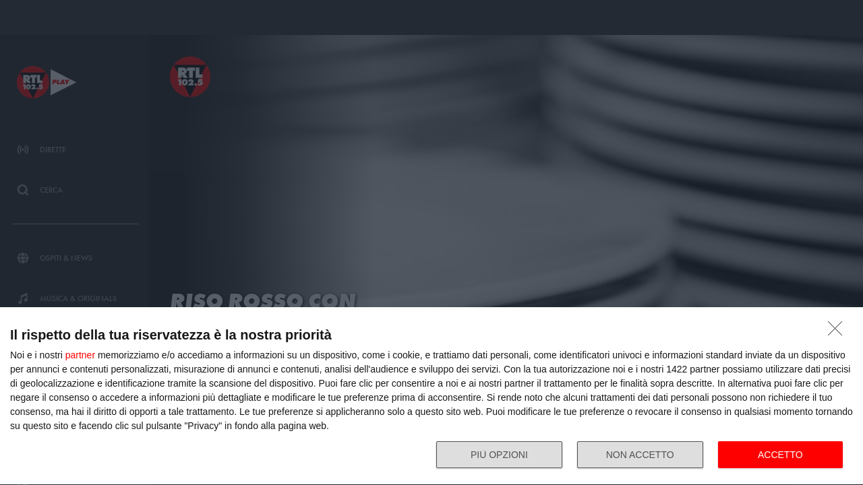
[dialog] (431, 396)
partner (80, 355)
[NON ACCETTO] (839, 332)
